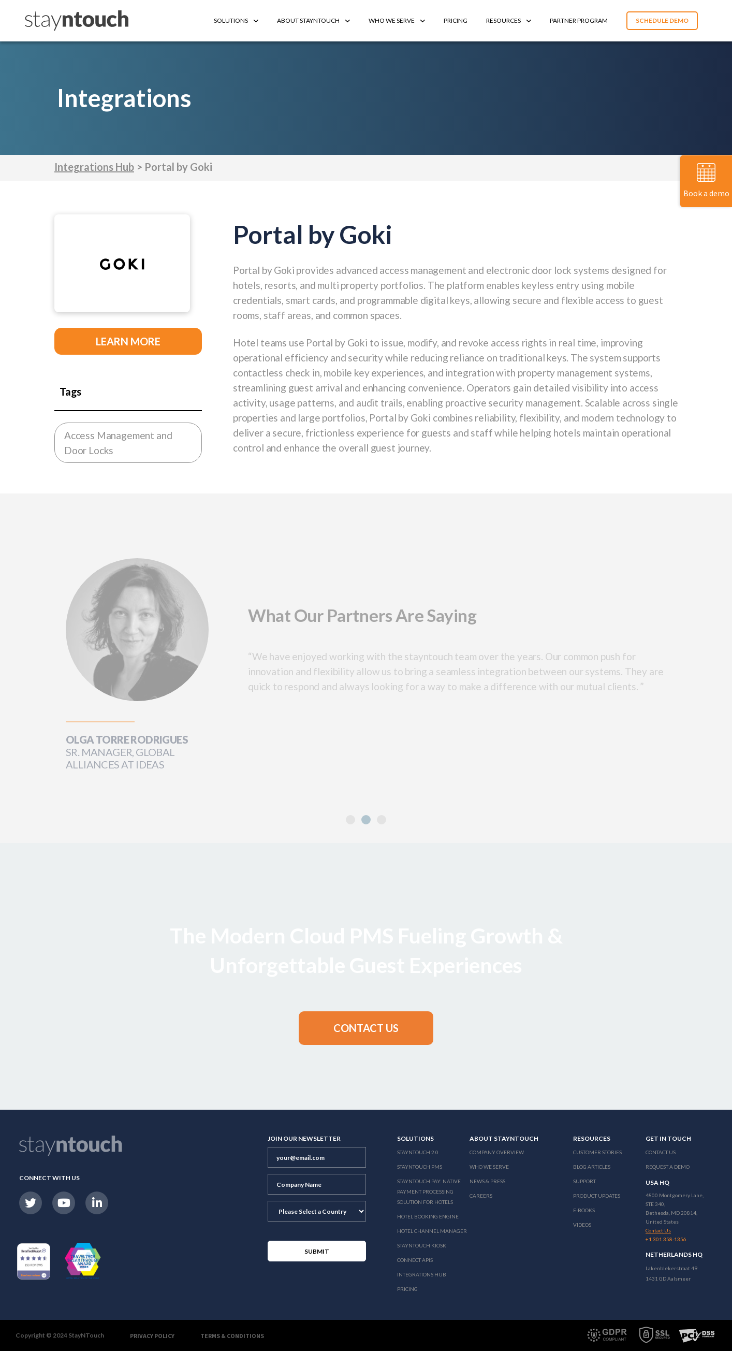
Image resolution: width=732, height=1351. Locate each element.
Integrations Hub (94, 167)
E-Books (584, 1210)
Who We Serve (397, 20)
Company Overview (497, 1152)
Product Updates (596, 1196)
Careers (481, 1196)
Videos (582, 1225)
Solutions (236, 20)
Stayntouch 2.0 (417, 1152)
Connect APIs (415, 1260)
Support (584, 1181)
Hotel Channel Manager (432, 1231)
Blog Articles (591, 1167)
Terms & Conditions (232, 1336)
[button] (366, 819)
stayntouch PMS (419, 1167)
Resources (508, 20)
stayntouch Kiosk (421, 1245)
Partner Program (579, 20)
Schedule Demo (662, 20)
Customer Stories (597, 1152)
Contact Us (661, 1152)
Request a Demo (668, 1167)
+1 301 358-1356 (666, 1239)
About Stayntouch (313, 20)
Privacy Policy (152, 1336)
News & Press (487, 1181)
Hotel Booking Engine (428, 1216)
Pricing (455, 20)
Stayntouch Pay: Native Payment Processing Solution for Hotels (429, 1191)
